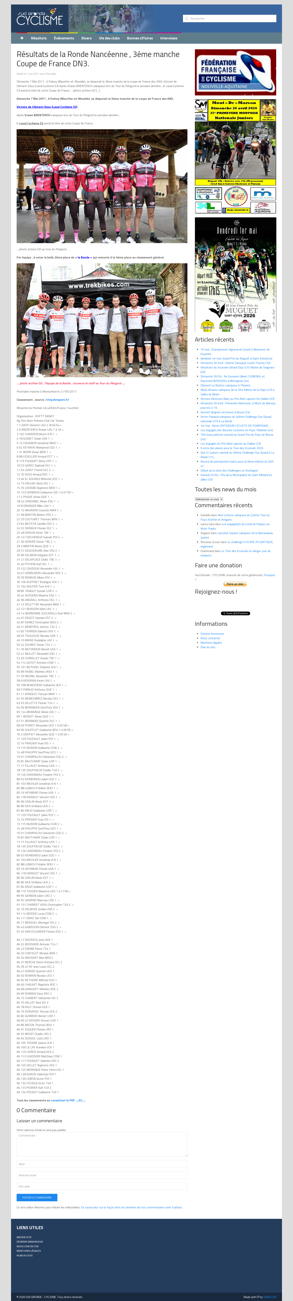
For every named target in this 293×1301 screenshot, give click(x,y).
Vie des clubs (109, 33)
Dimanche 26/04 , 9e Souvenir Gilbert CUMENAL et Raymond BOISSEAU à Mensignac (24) (233, 374)
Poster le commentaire (37, 1193)
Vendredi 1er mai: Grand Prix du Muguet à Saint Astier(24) (236, 354)
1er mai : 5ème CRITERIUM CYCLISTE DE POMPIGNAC (235, 421)
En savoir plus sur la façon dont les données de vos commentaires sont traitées (131, 1203)
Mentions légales (211, 638)
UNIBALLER (269, 1292)
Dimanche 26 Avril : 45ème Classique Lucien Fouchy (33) (235, 358)
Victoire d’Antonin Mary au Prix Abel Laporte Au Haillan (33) (237, 394)
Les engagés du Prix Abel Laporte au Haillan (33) (231, 439)
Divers (86, 33)
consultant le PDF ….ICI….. (68, 1096)
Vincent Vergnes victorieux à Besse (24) (225, 407)
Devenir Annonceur (212, 629)
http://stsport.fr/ (57, 395)
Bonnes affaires (140, 33)
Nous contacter (210, 633)
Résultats (39, 33)
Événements (64, 33)
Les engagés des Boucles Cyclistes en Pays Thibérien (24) (237, 425)
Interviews (168, 33)
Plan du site (208, 642)
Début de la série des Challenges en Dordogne (229, 466)
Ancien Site (24, 1233)
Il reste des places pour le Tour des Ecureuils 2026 (232, 443)
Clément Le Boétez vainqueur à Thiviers (225, 381)
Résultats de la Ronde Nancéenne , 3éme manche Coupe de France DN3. (98, 54)
